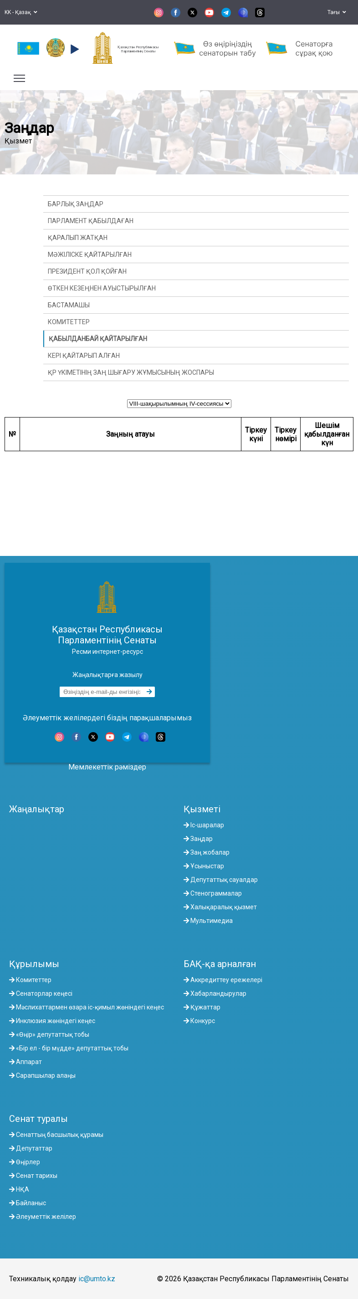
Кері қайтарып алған (84, 355)
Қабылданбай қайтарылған (98, 338)
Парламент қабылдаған (90, 220)
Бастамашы (69, 305)
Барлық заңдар (75, 204)
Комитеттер (69, 322)
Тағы (336, 12)
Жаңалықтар (36, 809)
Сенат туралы (38, 1118)
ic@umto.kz (96, 1278)
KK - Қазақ (21, 12)
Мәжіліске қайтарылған (90, 254)
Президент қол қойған (87, 271)
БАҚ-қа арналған (220, 963)
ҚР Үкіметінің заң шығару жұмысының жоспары (131, 372)
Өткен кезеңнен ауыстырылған (102, 288)
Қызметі (202, 809)
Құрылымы (34, 963)
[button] (74, 49)
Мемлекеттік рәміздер (107, 767)
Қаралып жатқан (77, 237)
